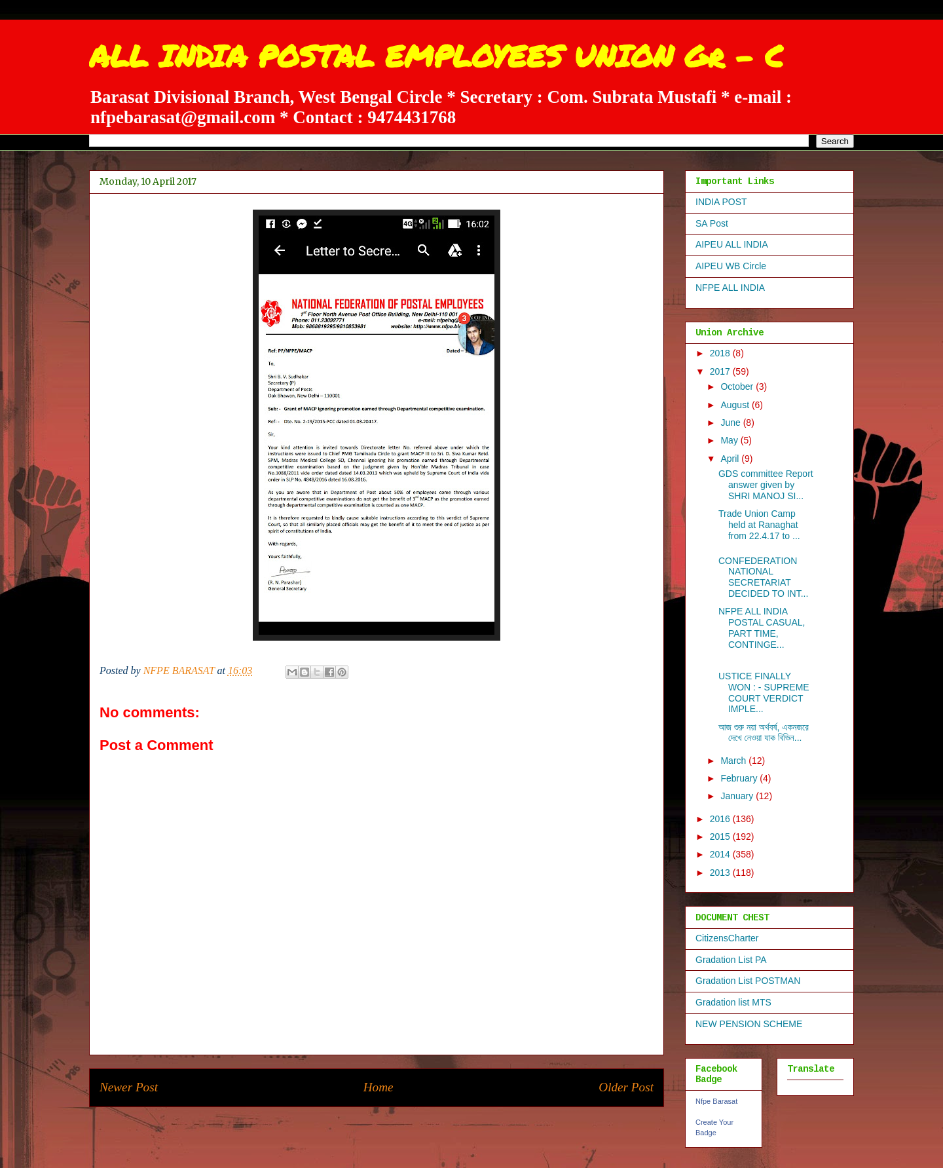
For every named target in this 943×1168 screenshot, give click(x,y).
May (730, 440)
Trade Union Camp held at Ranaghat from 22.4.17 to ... (759, 524)
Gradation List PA (731, 959)
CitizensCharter (726, 938)
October (738, 386)
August (735, 405)
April (730, 458)
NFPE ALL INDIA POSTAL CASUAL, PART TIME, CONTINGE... (761, 627)
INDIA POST (721, 202)
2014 (721, 854)
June (731, 422)
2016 (721, 819)
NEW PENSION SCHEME (748, 1024)
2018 (721, 353)
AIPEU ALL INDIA (731, 244)
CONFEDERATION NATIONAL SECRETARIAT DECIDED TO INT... (763, 577)
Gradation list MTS (733, 1002)
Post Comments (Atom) (405, 1126)
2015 (721, 836)
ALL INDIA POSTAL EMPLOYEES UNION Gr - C (436, 55)
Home (378, 1087)
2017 (721, 371)
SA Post (711, 223)
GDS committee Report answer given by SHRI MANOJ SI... (765, 484)
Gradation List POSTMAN (747, 980)
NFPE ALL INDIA (730, 287)
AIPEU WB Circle (730, 266)
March (734, 760)
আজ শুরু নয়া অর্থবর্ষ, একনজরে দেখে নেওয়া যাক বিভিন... (763, 733)
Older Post (626, 1087)
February (740, 778)
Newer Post (129, 1087)
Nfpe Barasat (716, 1101)
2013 (721, 872)
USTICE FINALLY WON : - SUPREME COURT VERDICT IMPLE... (763, 692)
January (738, 796)
